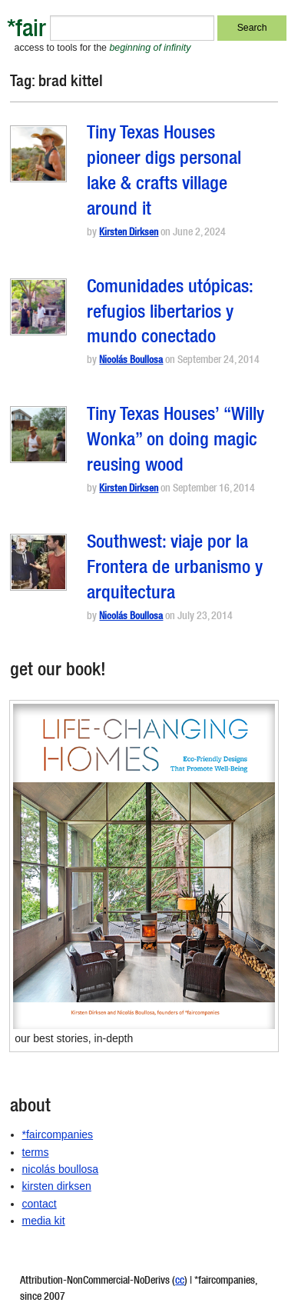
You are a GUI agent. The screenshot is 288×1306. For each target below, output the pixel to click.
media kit (43, 1220)
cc (179, 1281)
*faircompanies (58, 1134)
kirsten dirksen (56, 1186)
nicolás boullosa (60, 1169)
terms (35, 1152)
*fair (26, 31)
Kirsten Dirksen (128, 233)
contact (39, 1204)
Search (252, 27)
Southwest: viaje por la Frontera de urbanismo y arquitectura (175, 569)
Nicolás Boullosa (131, 361)
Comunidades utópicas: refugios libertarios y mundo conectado (170, 313)
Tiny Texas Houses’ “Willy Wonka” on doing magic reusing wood (175, 441)
